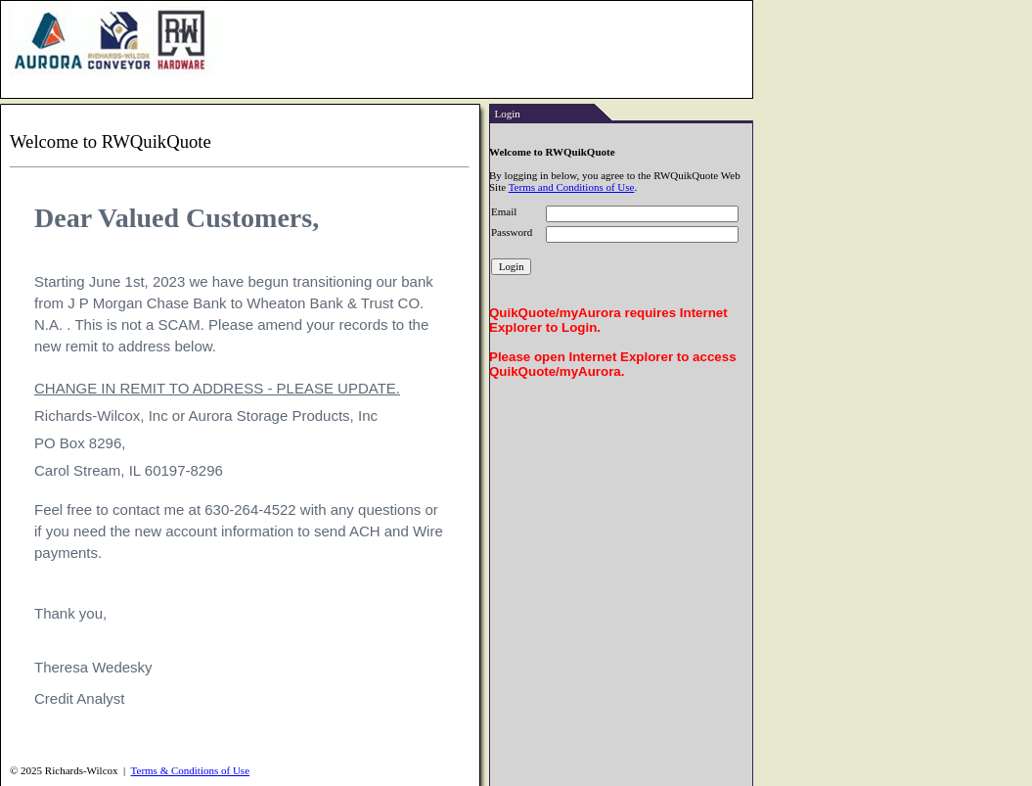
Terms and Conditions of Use (572, 187)
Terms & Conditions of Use (190, 770)
